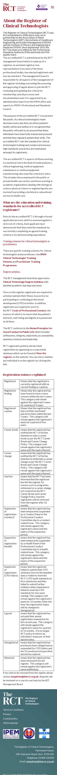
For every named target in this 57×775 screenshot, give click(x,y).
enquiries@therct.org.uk (40, 761)
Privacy (7, 714)
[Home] (42, 7)
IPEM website (10, 722)
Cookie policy (10, 718)
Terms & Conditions (13, 709)
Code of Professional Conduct (29, 310)
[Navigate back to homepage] (14, 7)
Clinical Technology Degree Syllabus (23, 281)
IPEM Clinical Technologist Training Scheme (24, 258)
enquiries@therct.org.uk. (25, 676)
